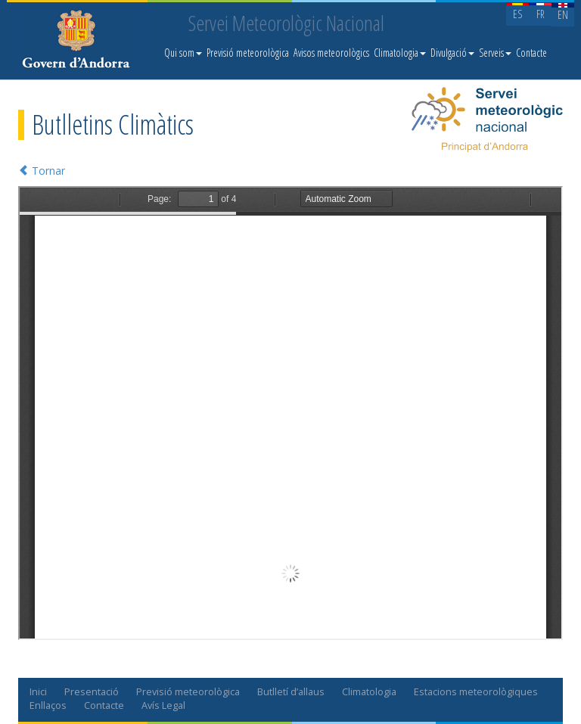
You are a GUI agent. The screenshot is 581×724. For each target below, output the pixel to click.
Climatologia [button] (400, 52)
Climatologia (369, 691)
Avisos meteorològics (331, 52)
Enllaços (48, 705)
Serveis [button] (495, 52)
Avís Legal (163, 705)
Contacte (531, 52)
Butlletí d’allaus (291, 691)
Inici (38, 691)
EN (563, 15)
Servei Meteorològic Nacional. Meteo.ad (79, 41)
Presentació (91, 691)
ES (517, 14)
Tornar (41, 170)
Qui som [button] (183, 52)
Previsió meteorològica (248, 52)
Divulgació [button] (452, 52)
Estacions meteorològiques (476, 691)
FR (540, 14)
